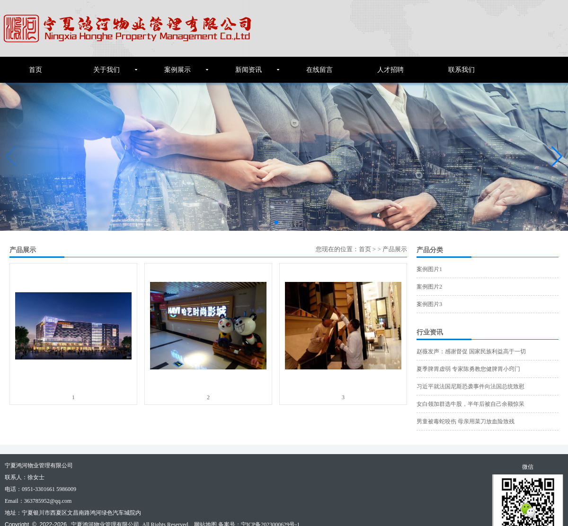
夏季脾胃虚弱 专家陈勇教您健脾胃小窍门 (468, 369)
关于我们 (106, 69)
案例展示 (177, 69)
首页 (35, 69)
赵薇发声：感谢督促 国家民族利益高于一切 (471, 351)
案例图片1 (429, 269)
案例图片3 (429, 304)
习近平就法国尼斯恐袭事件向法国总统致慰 (470, 386)
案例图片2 (429, 286)
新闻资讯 (248, 69)
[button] (556, 156)
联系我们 (461, 69)
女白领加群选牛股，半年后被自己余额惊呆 (470, 404)
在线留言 (319, 69)
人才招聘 (390, 69)
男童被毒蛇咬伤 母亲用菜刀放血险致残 (466, 421)
